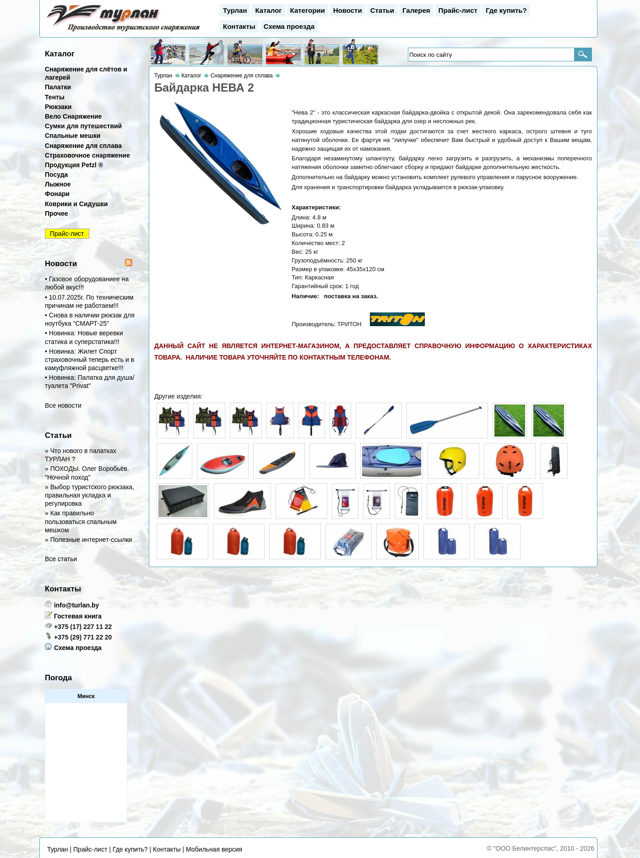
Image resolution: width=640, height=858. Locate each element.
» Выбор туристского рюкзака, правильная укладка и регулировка (89, 495)
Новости (347, 10)
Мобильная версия (214, 849)
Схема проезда (289, 26)
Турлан (235, 10)
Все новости (63, 405)
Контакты (239, 26)
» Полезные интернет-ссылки (88, 539)
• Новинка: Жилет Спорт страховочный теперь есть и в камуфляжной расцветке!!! (89, 360)
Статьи (382, 10)
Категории (307, 10)
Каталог (268, 10)
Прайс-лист (458, 10)
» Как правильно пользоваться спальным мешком (81, 521)
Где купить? (506, 10)
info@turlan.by (76, 605)
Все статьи (61, 559)
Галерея (416, 10)
